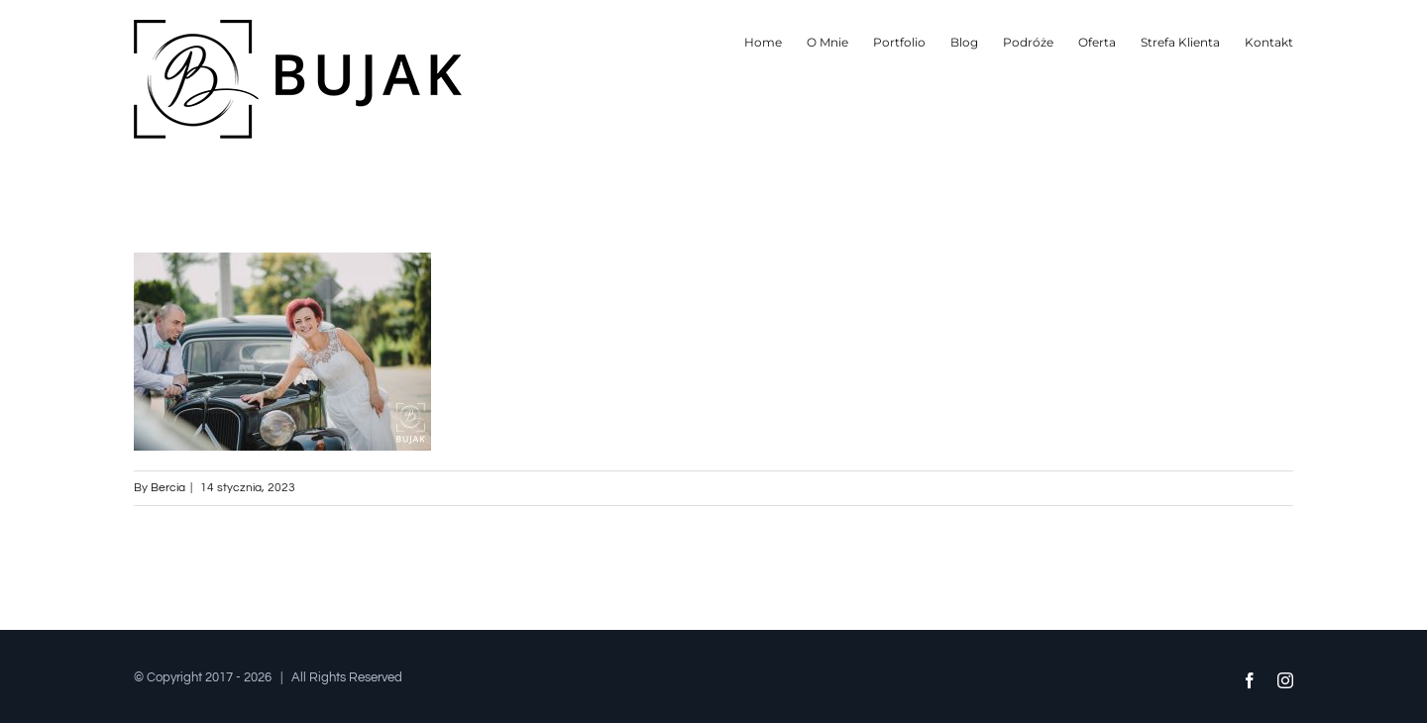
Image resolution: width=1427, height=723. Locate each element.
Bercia (168, 487)
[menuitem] (775, 42)
